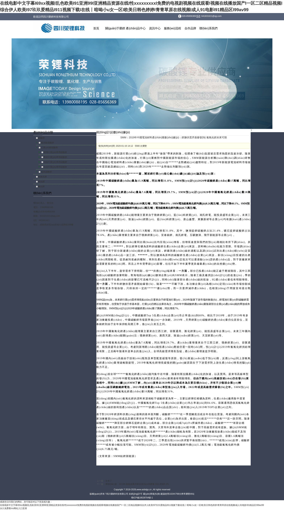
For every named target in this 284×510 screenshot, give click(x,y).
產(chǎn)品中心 (136, 28)
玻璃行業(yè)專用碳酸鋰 (55, 152)
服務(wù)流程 (172, 28)
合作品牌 (190, 28)
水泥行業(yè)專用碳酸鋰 (55, 167)
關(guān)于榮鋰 (115, 28)
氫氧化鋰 (42, 176)
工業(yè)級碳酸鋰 (49, 147)
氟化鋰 (41, 186)
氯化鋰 (41, 181)
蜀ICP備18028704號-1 (142, 497)
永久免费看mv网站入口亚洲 (13, 508)
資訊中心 (155, 28)
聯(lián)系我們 (208, 28)
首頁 (96, 28)
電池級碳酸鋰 (47, 142)
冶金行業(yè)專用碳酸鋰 (55, 162)
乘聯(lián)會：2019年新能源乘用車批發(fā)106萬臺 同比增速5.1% (137, 484)
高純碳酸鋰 (46, 172)
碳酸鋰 (41, 138)
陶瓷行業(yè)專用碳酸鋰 (55, 157)
